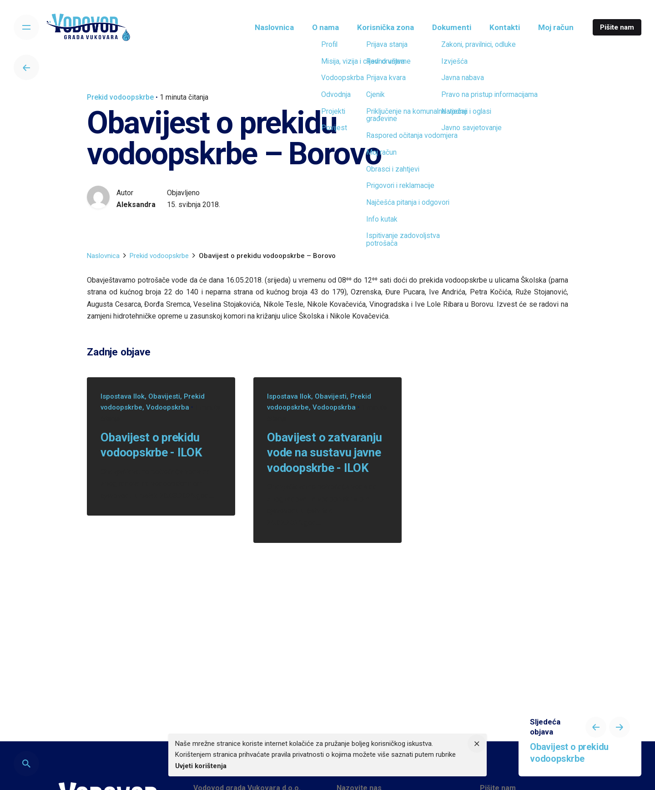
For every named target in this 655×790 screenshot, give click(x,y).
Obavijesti (164, 396)
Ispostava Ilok (123, 396)
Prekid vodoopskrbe (120, 97)
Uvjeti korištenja (201, 766)
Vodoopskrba (167, 407)
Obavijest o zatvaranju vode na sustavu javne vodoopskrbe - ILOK (324, 452)
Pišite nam (617, 27)
